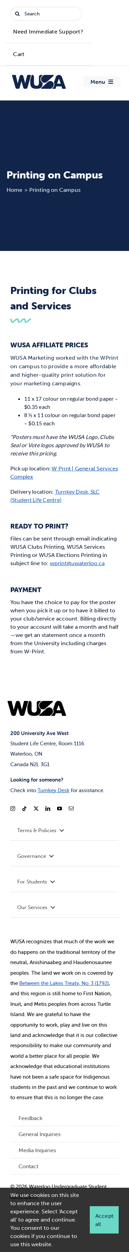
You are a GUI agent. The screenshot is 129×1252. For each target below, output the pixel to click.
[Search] (46, 14)
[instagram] (12, 808)
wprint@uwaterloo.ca (77, 563)
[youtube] (59, 808)
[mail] (71, 808)
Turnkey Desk (53, 790)
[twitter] (36, 808)
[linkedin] (47, 808)
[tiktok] (24, 808)
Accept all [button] (104, 1219)
